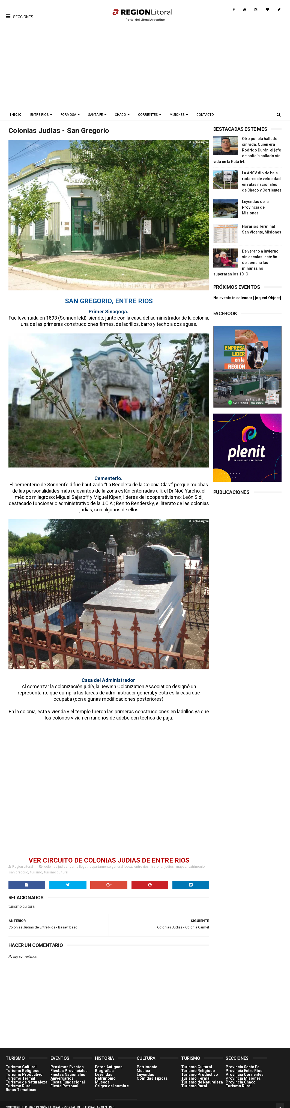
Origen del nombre (112, 1079)
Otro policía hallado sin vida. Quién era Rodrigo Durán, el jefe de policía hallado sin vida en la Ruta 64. (247, 150)
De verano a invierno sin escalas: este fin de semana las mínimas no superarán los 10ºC (246, 262)
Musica (143, 1064)
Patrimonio (105, 1072)
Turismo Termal (20, 1072)
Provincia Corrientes (245, 1068)
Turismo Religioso (23, 1064)
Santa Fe (95, 115)
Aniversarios (62, 1072)
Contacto (205, 115)
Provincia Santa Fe (242, 1060)
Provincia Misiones (243, 1072)
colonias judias (55, 861)
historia (156, 861)
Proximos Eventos (67, 1060)
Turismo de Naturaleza (26, 1076)
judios (169, 861)
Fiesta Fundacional (67, 1076)
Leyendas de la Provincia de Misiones (255, 207)
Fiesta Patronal (64, 1079)
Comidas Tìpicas (152, 1072)
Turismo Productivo (24, 1068)
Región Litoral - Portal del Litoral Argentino (75, 1101)
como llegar (78, 861)
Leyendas (103, 1068)
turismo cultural (56, 866)
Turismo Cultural (21, 1060)
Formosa (68, 115)
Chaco (120, 115)
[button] (19, 12)
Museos (102, 1076)
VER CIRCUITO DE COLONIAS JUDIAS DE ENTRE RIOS (107, 854)
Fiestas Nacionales (67, 1068)
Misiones (177, 115)
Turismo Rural (19, 1079)
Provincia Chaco (241, 1076)
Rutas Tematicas (21, 1083)
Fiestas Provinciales (69, 1064)
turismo (36, 866)
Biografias (104, 1064)
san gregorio (18, 866)
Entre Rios (39, 115)
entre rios (141, 861)
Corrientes (148, 115)
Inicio (16, 115)
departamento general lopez (110, 861)
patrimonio (197, 861)
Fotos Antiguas (108, 1060)
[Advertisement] (145, 68)
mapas (181, 861)
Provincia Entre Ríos (244, 1064)
